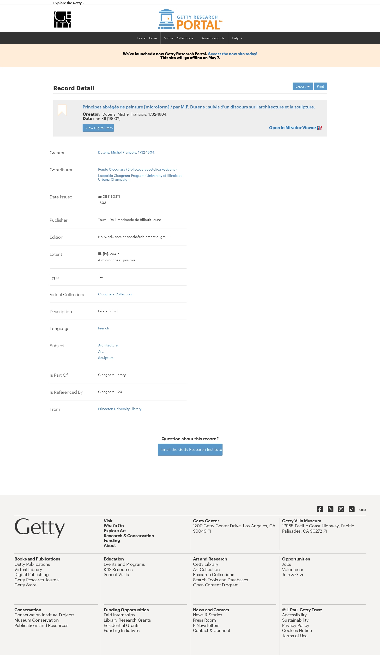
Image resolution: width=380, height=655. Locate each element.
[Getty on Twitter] (330, 509)
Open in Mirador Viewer (295, 127)
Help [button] (237, 38)
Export (303, 86)
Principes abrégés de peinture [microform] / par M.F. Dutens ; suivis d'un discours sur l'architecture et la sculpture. (199, 106)
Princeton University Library (119, 409)
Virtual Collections (178, 38)
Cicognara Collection (115, 294)
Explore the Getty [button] (69, 3)
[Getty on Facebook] (320, 509)
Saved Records (212, 38)
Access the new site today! (232, 53)
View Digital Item (99, 128)
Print (320, 86)
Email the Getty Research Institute (191, 449)
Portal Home (147, 38)
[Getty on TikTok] (352, 509)
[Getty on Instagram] (341, 509)
